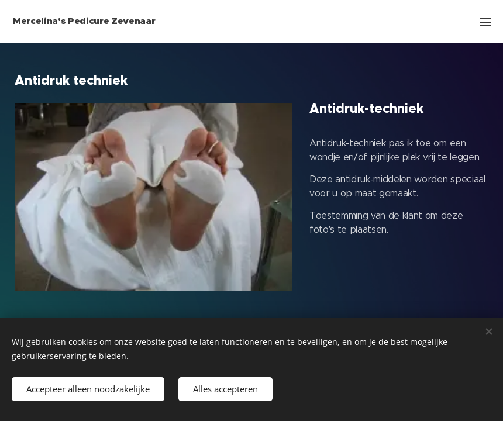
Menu (485, 22)
